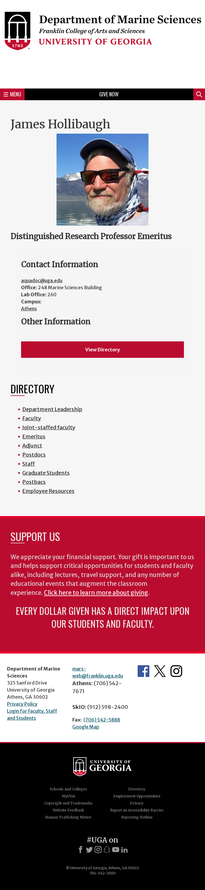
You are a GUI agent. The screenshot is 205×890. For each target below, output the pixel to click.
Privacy (137, 803)
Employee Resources (48, 491)
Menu (12, 94)
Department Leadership (52, 409)
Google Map (85, 727)
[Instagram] (98, 849)
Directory (136, 789)
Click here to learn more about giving (96, 593)
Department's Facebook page (143, 671)
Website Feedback (68, 810)
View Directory (102, 350)
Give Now (109, 94)
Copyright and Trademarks (68, 803)
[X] (89, 849)
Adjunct (32, 445)
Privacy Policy (22, 704)
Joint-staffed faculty (48, 427)
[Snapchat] (106, 849)
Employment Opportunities (136, 796)
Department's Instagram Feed (176, 671)
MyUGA (68, 796)
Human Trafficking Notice (68, 817)
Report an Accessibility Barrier (137, 810)
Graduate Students (46, 472)
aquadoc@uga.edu (41, 280)
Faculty (31, 418)
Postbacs (34, 482)
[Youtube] (115, 849)
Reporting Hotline (137, 817)
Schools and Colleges (68, 789)
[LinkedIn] (124, 849)
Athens (29, 309)
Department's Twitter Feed (160, 671)
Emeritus (33, 436)
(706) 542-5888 (101, 720)
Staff (28, 463)
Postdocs (34, 454)
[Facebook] (80, 849)
